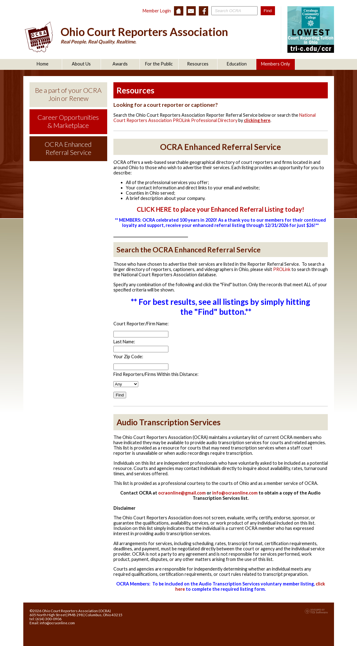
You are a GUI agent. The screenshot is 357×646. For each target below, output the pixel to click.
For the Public (159, 63)
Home (42, 63)
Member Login (157, 10)
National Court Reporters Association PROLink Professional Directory (214, 117)
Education (237, 63)
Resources (197, 63)
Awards (120, 63)
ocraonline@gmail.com (182, 492)
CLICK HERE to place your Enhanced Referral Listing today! (220, 209)
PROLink (282, 269)
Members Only (275, 63)
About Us (81, 63)
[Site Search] (234, 10)
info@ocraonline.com (235, 492)
